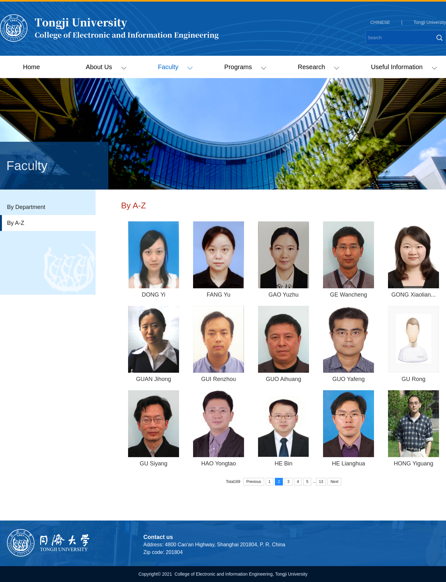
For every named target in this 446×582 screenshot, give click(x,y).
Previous (253, 481)
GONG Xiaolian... (413, 294)
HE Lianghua (348, 463)
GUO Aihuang (283, 379)
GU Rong (413, 379)
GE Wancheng (348, 294)
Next (334, 481)
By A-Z (15, 223)
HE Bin (283, 463)
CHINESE (380, 22)
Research (318, 66)
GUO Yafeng (348, 379)
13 (321, 481)
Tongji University (430, 22)
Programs (245, 66)
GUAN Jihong (153, 379)
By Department (26, 207)
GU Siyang (153, 463)
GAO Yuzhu (284, 294)
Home (31, 66)
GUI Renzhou (218, 379)
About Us (106, 66)
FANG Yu (219, 294)
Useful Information (404, 66)
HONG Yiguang (413, 463)
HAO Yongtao (218, 463)
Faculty (175, 66)
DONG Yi (153, 294)
